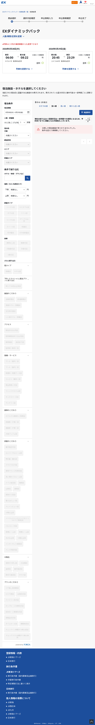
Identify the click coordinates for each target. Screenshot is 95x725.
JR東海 (11, 702)
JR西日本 (11, 706)
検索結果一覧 (23, 12)
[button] (17, 265)
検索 (27, 178)
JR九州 (11, 710)
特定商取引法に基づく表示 (19, 684)
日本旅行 (11, 661)
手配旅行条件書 (14, 680)
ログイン (74, 2)
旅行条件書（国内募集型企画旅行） (22, 676)
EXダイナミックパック (10, 12)
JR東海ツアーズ (14, 657)
